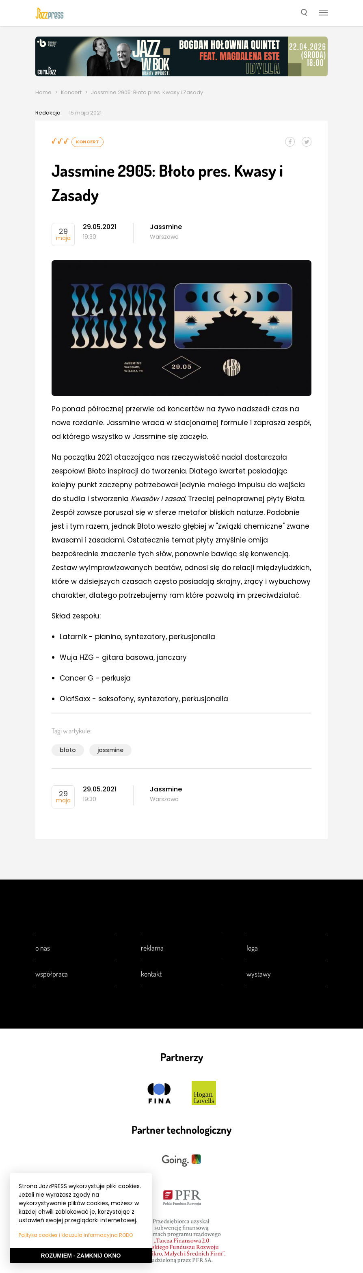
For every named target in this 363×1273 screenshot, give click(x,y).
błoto (68, 750)
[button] (304, 13)
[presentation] (49, 13)
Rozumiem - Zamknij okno (81, 1255)
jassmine (110, 750)
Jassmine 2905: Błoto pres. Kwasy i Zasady (147, 92)
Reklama (152, 947)
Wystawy (258, 973)
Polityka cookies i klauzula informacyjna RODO (76, 1235)
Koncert (71, 92)
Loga (252, 947)
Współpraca (51, 973)
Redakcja (48, 113)
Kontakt (151, 973)
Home (43, 92)
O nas (42, 947)
